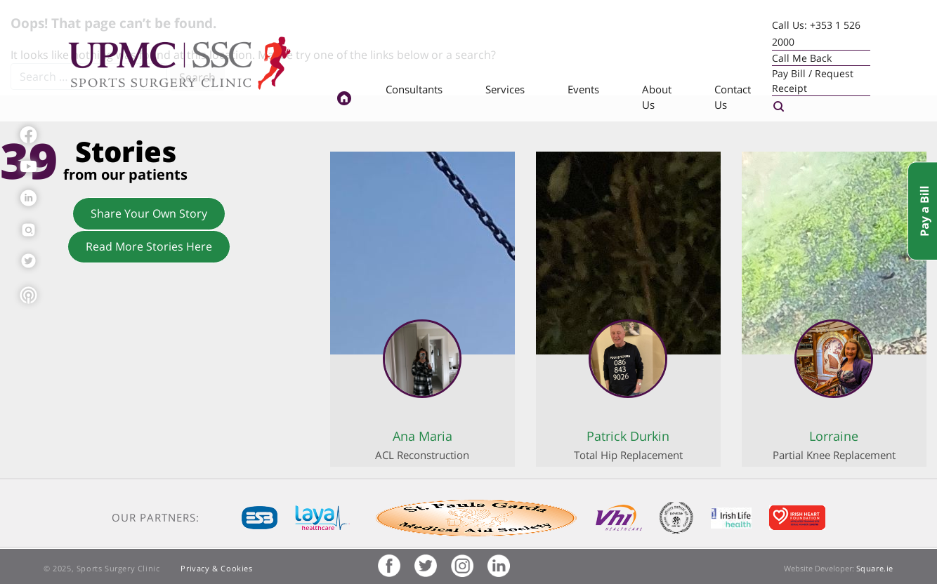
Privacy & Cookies (216, 568)
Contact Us (732, 97)
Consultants (414, 89)
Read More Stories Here (149, 246)
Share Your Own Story (149, 213)
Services (505, 89)
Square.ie (874, 568)
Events (583, 89)
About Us (656, 97)
